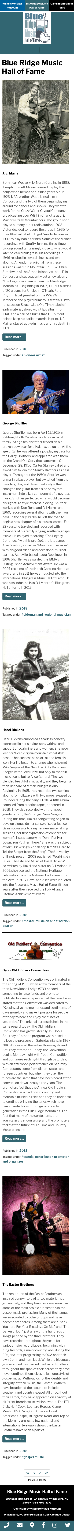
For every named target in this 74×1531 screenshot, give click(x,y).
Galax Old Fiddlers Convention (25, 970)
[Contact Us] (20, 1526)
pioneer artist (34, 355)
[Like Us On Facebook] (43, 1526)
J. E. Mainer (11, 173)
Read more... (14, 337)
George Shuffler (14, 423)
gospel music (34, 1457)
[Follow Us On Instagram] (54, 1526)
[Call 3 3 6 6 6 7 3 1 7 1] (6, 1526)
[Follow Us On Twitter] (67, 1526)
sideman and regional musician (47, 615)
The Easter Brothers (18, 1285)
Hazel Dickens (13, 730)
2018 (23, 349)
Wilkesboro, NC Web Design (21, 1514)
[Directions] (32, 1526)
